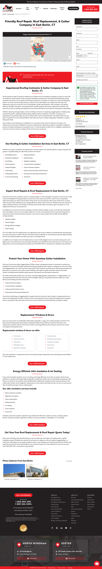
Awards (73, 511)
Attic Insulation (55, 518)
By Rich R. (78, 118)
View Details (79, 123)
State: (78, 53)
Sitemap (70, 568)
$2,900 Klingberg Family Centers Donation (89, 156)
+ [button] (69, 55)
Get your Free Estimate (87, 103)
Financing (53, 8)
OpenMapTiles (56, 60)
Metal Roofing (54, 504)
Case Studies (90, 506)
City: (77, 46)
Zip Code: (90, 53)
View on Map (31, 559)
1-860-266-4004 (23, 504)
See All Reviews (80, 126)
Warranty (73, 520)
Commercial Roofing (56, 509)
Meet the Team (75, 504)
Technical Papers (75, 516)
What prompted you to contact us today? (85, 73)
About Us (38, 8)
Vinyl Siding (54, 513)
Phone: (78, 59)
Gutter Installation (56, 511)
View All (69, 461)
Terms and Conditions (84, 99)
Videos (89, 509)
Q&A (72, 518)
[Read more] (92, 162)
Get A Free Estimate (23, 495)
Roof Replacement (56, 500)
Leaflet (50, 60)
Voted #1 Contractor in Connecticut (89, 167)
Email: (78, 66)
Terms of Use (61, 568)
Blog (72, 506)
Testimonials (90, 500)
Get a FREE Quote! (37, 136)
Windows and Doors (56, 516)
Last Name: (79, 33)
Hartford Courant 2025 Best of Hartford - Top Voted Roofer (90, 179)
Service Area (62, 8)
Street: (78, 40)
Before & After (91, 502)
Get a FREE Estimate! (37, 363)
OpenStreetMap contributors (65, 60)
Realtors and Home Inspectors (59, 520)
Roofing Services (55, 497)
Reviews (45, 8)
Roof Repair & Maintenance (58, 502)
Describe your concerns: (82, 79)
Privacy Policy (93, 97)
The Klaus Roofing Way (77, 500)
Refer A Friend (75, 502)
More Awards (79, 188)
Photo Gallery (90, 504)
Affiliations (74, 513)
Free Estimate (73, 8)
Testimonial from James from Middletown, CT (35, 79)
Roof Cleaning (54, 506)
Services (19, 8)
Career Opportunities (76, 509)
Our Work (29, 8)
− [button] (69, 58)
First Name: (79, 26)
